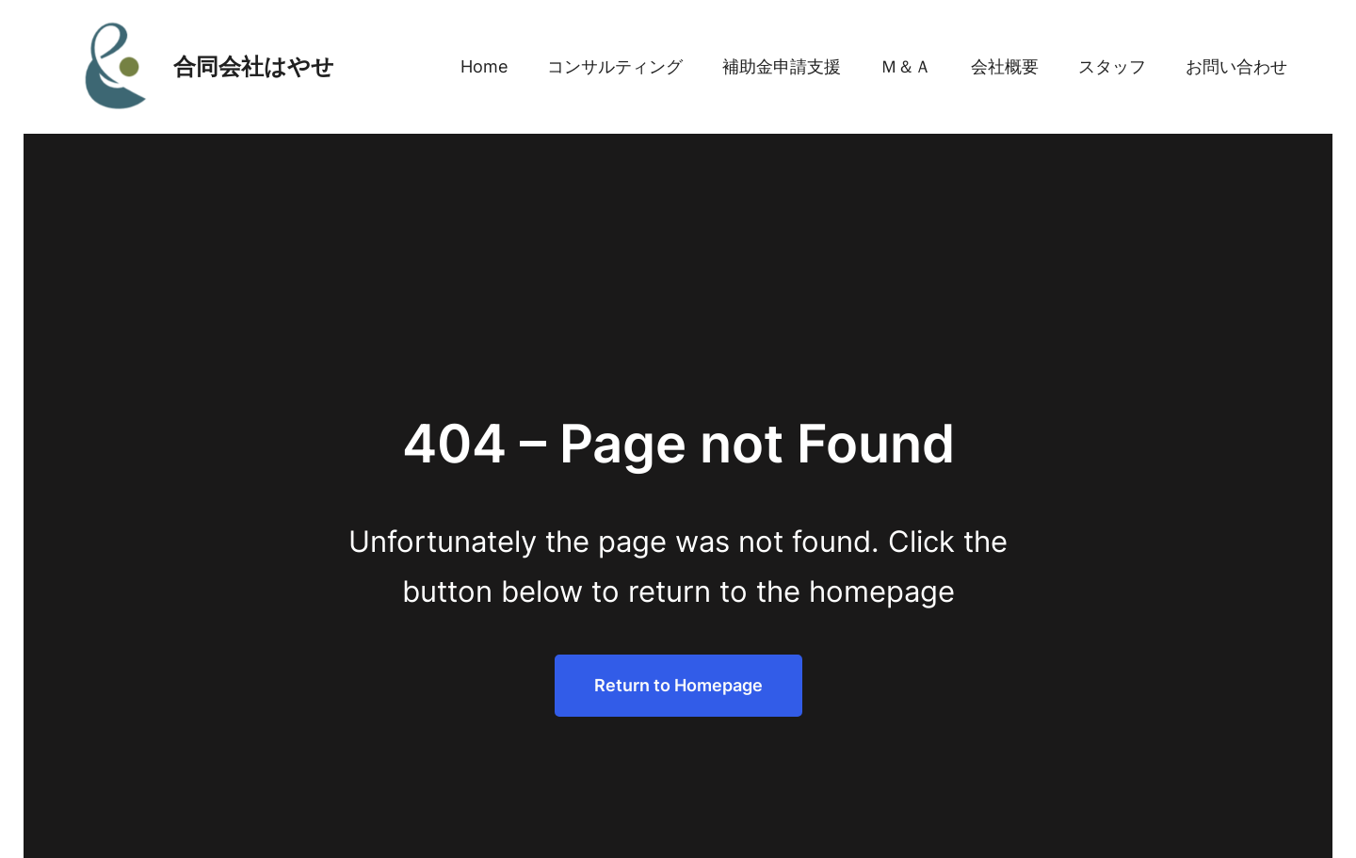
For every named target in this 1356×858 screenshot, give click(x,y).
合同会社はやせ (253, 66)
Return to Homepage (678, 685)
